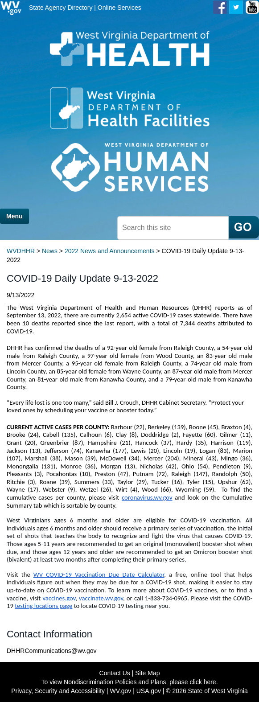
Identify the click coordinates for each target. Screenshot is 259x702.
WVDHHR (21, 251)
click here (203, 682)
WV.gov (121, 690)
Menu (14, 216)
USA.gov (148, 690)
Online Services (119, 7)
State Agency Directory (60, 7)
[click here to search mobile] (244, 227)
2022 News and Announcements (110, 251)
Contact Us (114, 673)
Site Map (147, 673)
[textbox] (173, 228)
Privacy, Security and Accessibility (58, 690)
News (50, 251)
